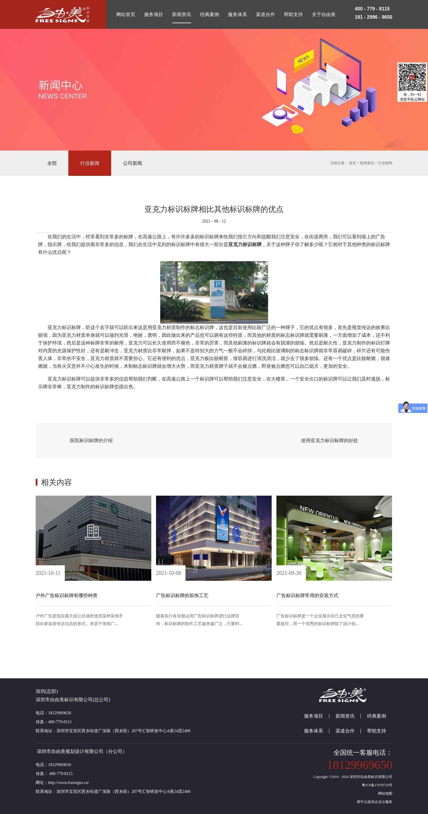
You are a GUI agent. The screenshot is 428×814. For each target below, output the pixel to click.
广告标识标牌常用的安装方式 (307, 595)
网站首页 (125, 14)
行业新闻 (385, 163)
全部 (52, 163)
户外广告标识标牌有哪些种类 (66, 595)
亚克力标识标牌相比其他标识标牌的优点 (214, 209)
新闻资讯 (367, 163)
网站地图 (384, 793)
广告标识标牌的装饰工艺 (182, 595)
